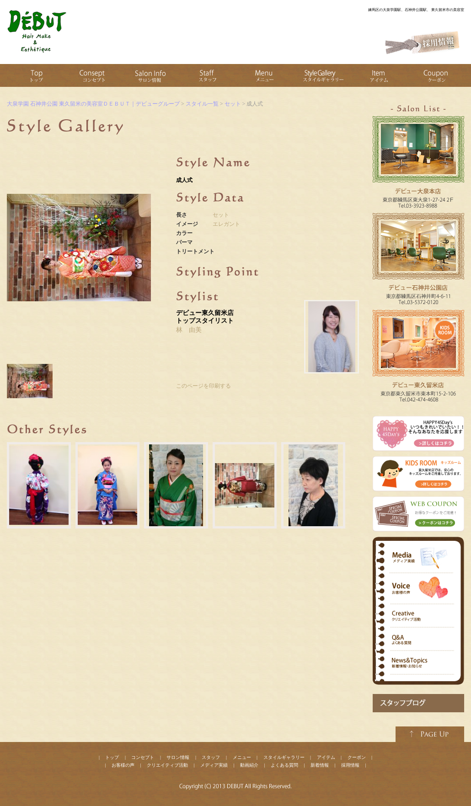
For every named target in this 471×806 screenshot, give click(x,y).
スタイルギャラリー (284, 757)
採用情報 (350, 765)
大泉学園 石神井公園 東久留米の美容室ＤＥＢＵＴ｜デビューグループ (93, 104)
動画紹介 (249, 765)
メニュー (242, 757)
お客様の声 (123, 765)
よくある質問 (284, 765)
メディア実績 (214, 765)
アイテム (326, 757)
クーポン (357, 757)
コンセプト (142, 757)
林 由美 (189, 329)
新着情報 (319, 765)
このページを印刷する (203, 386)
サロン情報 (177, 757)
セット (221, 215)
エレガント (226, 224)
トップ (112, 757)
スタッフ (211, 757)
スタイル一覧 (202, 104)
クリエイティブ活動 (167, 765)
